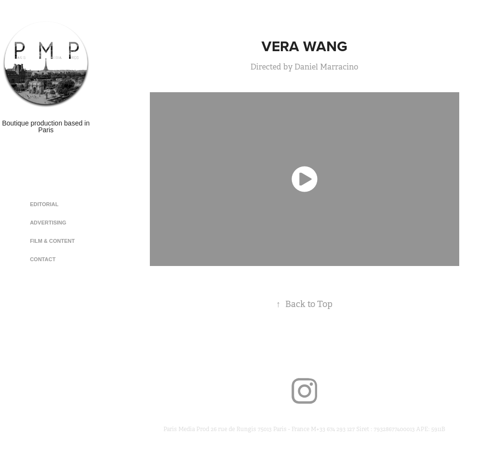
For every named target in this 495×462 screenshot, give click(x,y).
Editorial (44, 204)
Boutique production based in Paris (46, 126)
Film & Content (52, 241)
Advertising (48, 222)
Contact (43, 259)
